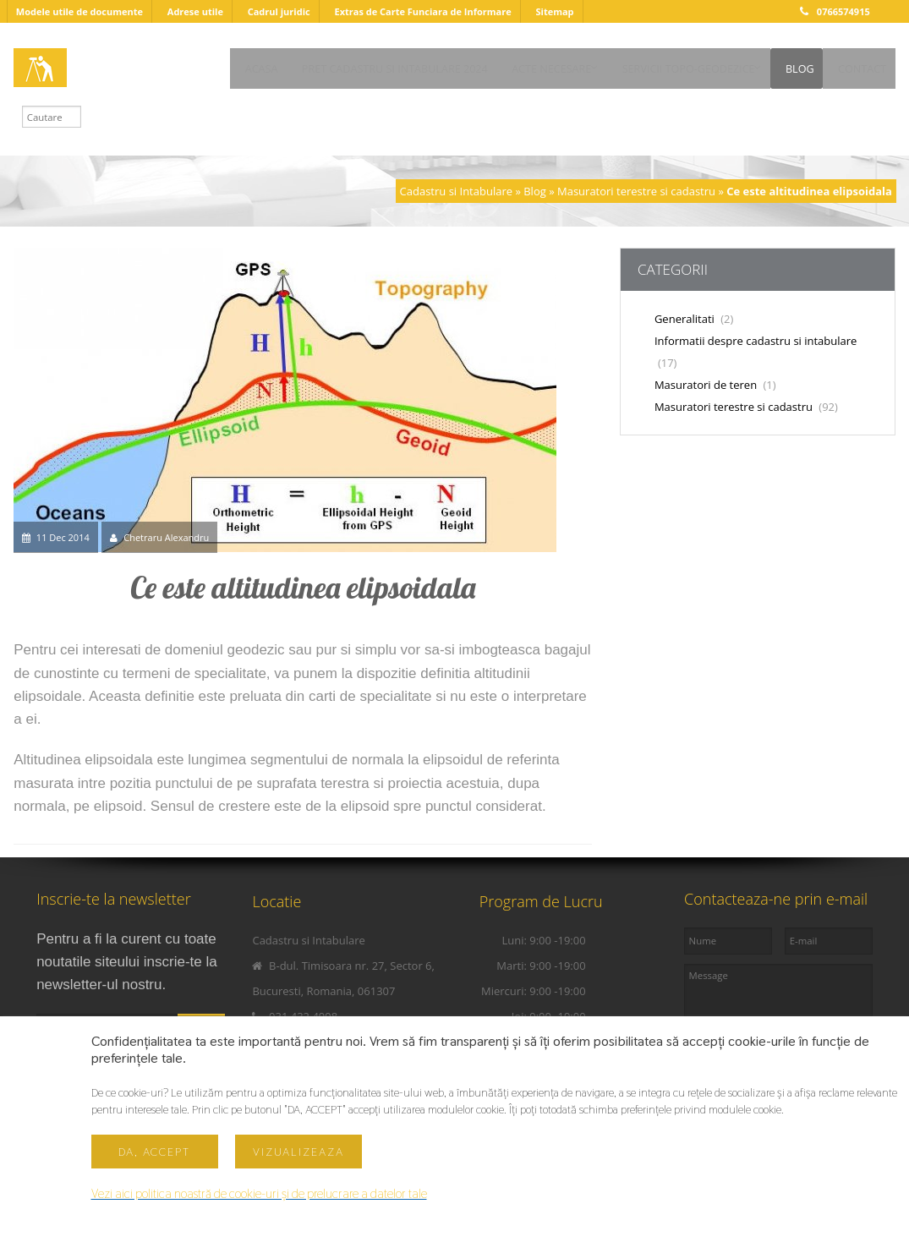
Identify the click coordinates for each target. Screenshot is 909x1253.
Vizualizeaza (298, 1151)
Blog (534, 191)
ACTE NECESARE (508, 64)
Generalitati (693, 318)
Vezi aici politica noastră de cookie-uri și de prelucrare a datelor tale (260, 1193)
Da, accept (154, 1151)
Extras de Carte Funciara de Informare (422, 11)
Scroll (454, 1171)
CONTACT (206, 95)
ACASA (198, 64)
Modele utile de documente (79, 11)
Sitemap (554, 11)
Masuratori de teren (715, 384)
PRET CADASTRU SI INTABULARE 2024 (342, 64)
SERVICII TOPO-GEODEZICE (660, 64)
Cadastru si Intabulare (456, 191)
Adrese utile (195, 11)
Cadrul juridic (279, 11)
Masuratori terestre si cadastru (636, 191)
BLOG (788, 64)
